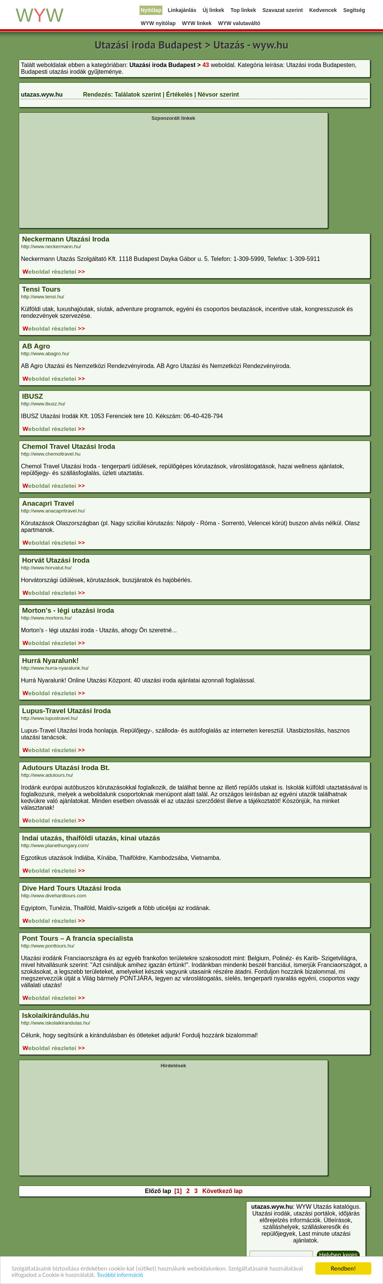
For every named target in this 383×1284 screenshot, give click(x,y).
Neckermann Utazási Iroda (65, 239)
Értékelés (179, 94)
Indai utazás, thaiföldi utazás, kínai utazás (91, 838)
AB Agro (36, 346)
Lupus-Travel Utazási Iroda (66, 711)
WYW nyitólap (158, 23)
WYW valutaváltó (239, 23)
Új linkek (213, 10)
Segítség (354, 10)
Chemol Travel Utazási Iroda (68, 446)
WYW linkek (197, 23)
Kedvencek (323, 10)
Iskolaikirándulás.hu (55, 1015)
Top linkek (243, 10)
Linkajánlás (182, 10)
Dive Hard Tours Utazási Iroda (71, 888)
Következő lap (222, 1191)
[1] (178, 1191)
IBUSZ (32, 396)
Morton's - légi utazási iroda (68, 610)
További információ (158, 1274)
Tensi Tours (41, 289)
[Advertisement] (173, 173)
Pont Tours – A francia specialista (77, 938)
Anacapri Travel (48, 503)
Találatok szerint (137, 94)
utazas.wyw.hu (41, 94)
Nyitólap (151, 10)
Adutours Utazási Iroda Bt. (66, 768)
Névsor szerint (218, 94)
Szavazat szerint (283, 10)
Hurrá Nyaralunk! (50, 660)
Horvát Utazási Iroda (55, 560)
